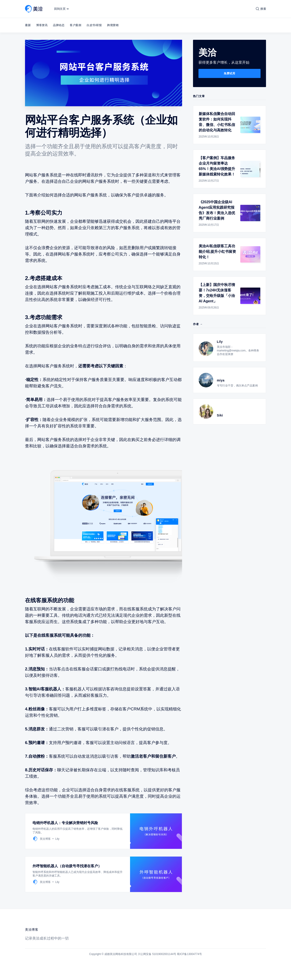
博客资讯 (42, 25)
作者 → (198, 324)
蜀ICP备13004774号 (189, 954)
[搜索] (261, 9)
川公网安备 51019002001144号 (157, 954)
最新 (28, 25)
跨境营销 (112, 25)
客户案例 (75, 25)
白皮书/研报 (94, 25)
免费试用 (229, 73)
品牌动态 (58, 25)
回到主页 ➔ (61, 8)
